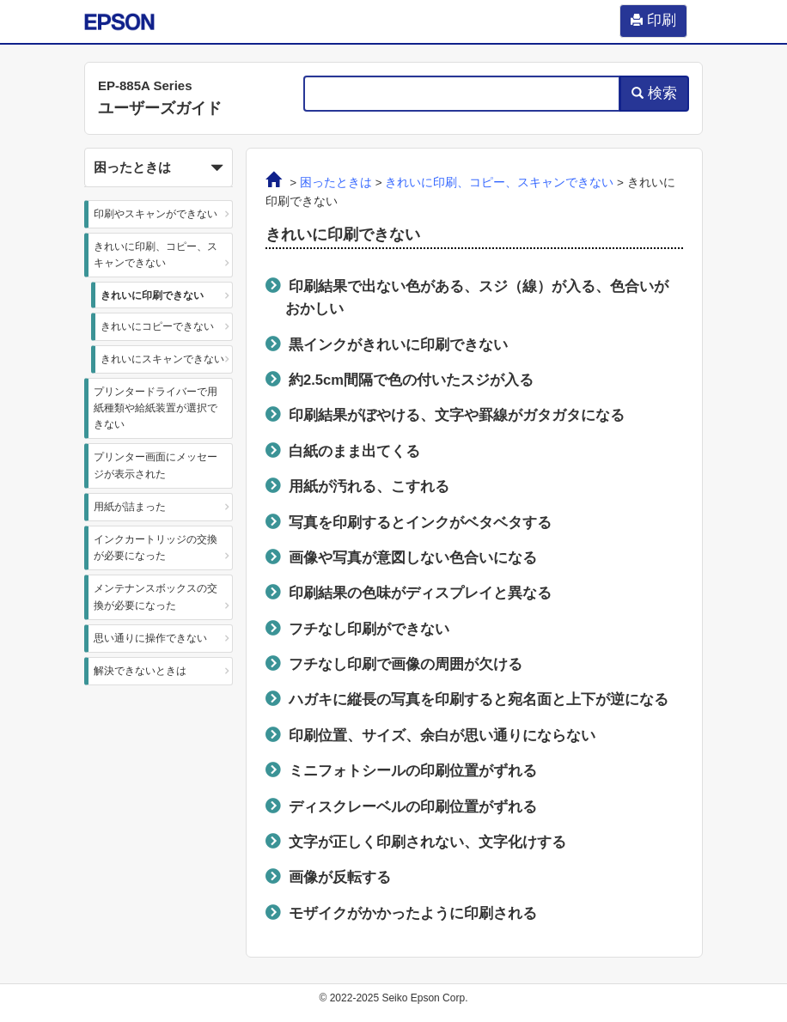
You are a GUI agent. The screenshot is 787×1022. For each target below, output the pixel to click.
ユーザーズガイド (160, 108)
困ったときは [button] (158, 168)
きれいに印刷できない (152, 295)
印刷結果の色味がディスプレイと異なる (420, 592)
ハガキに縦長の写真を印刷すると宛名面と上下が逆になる (478, 699)
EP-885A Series (145, 85)
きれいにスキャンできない (162, 359)
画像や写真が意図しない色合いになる (413, 557)
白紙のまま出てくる (354, 451)
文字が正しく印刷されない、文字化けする (427, 841)
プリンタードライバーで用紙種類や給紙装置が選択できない (155, 408)
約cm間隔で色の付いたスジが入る (411, 379)
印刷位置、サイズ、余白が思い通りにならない (442, 735)
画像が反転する (340, 877)
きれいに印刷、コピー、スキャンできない (155, 254)
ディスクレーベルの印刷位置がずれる (413, 806)
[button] (158, 167)
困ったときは (336, 182)
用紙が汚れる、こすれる (369, 486)
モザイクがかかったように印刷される (413, 913)
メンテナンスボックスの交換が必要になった (155, 596)
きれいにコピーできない (157, 326)
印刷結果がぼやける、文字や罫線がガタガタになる (457, 415)
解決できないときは (140, 671)
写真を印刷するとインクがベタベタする (420, 522)
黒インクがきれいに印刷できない (398, 344)
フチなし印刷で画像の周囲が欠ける (405, 664)
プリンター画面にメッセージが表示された (155, 465)
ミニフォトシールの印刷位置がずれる (413, 770)
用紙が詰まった (130, 507)
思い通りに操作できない (150, 638)
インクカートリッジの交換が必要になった (155, 547)
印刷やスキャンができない (155, 214)
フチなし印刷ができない (369, 628)
